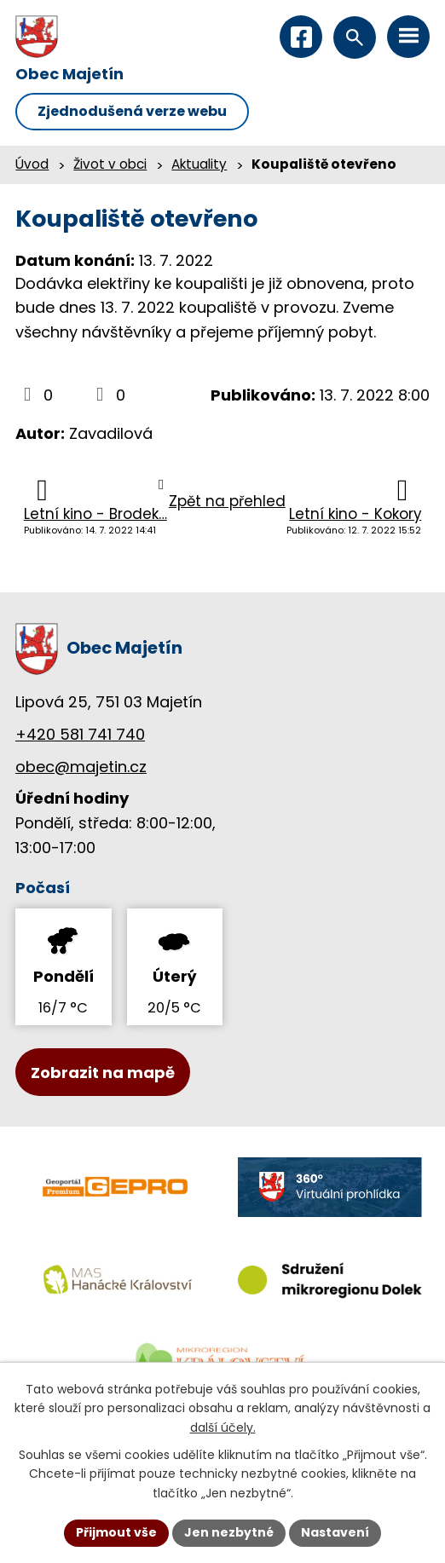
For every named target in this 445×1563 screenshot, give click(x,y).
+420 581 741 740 (80, 734)
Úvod (32, 164)
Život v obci (110, 164)
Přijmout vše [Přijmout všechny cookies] (116, 1532)
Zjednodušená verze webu (132, 111)
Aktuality (199, 164)
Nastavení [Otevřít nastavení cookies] (335, 1532)
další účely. (223, 1427)
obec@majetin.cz (81, 766)
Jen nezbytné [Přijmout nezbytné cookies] (229, 1532)
